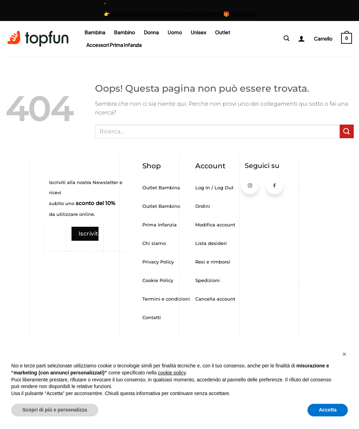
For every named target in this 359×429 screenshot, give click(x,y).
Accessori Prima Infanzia (114, 45)
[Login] (299, 38)
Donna (151, 32)
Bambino (124, 32)
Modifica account (215, 224)
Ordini (202, 206)
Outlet (222, 32)
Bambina (94, 32)
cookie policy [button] (172, 372)
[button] (286, 38)
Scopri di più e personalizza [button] (54, 410)
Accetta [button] (328, 410)
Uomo (175, 32)
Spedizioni (207, 280)
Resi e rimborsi (212, 262)
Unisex (198, 32)
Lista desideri (211, 243)
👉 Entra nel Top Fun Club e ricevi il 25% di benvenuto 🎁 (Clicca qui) (180, 13)
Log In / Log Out (214, 187)
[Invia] (347, 131)
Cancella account (215, 299)
